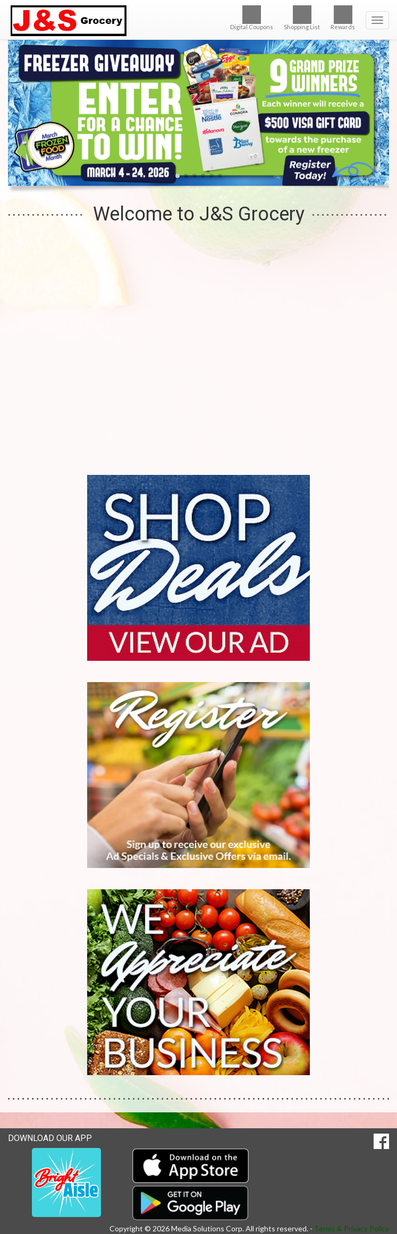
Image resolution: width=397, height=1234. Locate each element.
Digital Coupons (251, 17)
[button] (177, 176)
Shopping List (302, 17)
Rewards (343, 17)
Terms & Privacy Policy (351, 1228)
